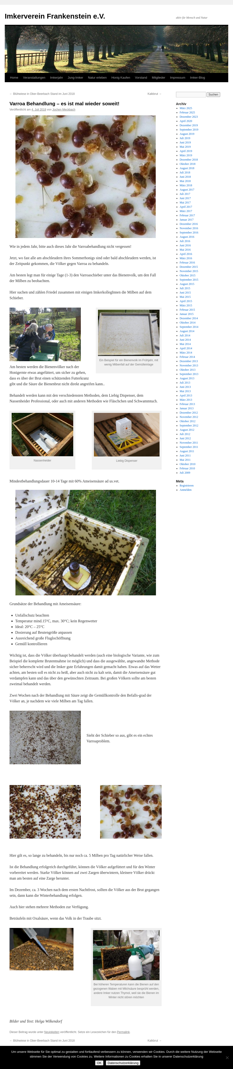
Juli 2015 (185, 288)
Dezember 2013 (189, 361)
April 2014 (186, 348)
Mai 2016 (185, 249)
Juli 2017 (185, 194)
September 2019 (189, 129)
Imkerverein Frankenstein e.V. (55, 16)
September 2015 (189, 279)
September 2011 (189, 447)
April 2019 (186, 151)
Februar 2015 (187, 309)
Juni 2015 (185, 292)
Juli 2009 (185, 472)
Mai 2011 (185, 459)
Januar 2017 (187, 219)
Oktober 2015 (187, 275)
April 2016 (186, 254)
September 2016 (189, 232)
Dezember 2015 (189, 267)
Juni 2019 (185, 142)
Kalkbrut (155, 94)
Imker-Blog (197, 77)
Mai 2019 (185, 146)
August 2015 (187, 284)
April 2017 (186, 206)
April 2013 (186, 395)
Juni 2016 (185, 245)
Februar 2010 (187, 468)
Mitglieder (158, 77)
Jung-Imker (75, 77)
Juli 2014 (185, 335)
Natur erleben (97, 77)
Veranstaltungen (34, 77)
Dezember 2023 (189, 116)
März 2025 (186, 108)
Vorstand (141, 77)
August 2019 (187, 134)
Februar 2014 (187, 357)
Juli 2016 (185, 241)
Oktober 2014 (187, 322)
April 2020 (186, 121)
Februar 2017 (187, 215)
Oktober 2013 (187, 369)
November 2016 (189, 228)
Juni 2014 (185, 339)
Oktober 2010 (187, 464)
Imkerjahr (56, 77)
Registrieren (187, 485)
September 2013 (189, 374)
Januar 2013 (187, 408)
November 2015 (189, 271)
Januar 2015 (187, 314)
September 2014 (189, 327)
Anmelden (186, 489)
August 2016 (187, 236)
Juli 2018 (185, 172)
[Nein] (227, 1057)
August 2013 (187, 378)
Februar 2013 (187, 404)
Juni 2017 (185, 198)
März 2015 (186, 305)
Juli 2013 (185, 382)
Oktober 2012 (187, 421)
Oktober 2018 (187, 164)
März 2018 (186, 185)
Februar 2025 (187, 112)
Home (14, 77)
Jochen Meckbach (63, 109)
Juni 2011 (185, 455)
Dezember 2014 (189, 318)
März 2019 (186, 155)
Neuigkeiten (51, 1032)
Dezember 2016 (189, 224)
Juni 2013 (185, 387)
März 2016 (186, 258)
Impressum (177, 77)
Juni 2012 (185, 438)
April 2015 (186, 301)
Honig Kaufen (121, 77)
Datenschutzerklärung (123, 1063)
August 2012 (187, 429)
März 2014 (186, 352)
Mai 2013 (185, 391)
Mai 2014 (185, 344)
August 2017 (187, 189)
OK (99, 1063)
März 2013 (186, 399)
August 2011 (187, 451)
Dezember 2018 (189, 159)
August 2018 (187, 168)
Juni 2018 (185, 176)
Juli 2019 (185, 138)
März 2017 (186, 211)
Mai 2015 (185, 297)
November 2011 (189, 442)
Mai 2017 (185, 202)
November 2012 (189, 417)
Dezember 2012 (189, 412)
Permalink (123, 1032)
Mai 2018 (185, 181)
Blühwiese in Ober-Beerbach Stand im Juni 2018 (42, 94)
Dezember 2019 (189, 125)
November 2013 (189, 365)
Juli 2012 (185, 434)
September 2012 (189, 425)
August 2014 (187, 331)
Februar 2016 (187, 262)
